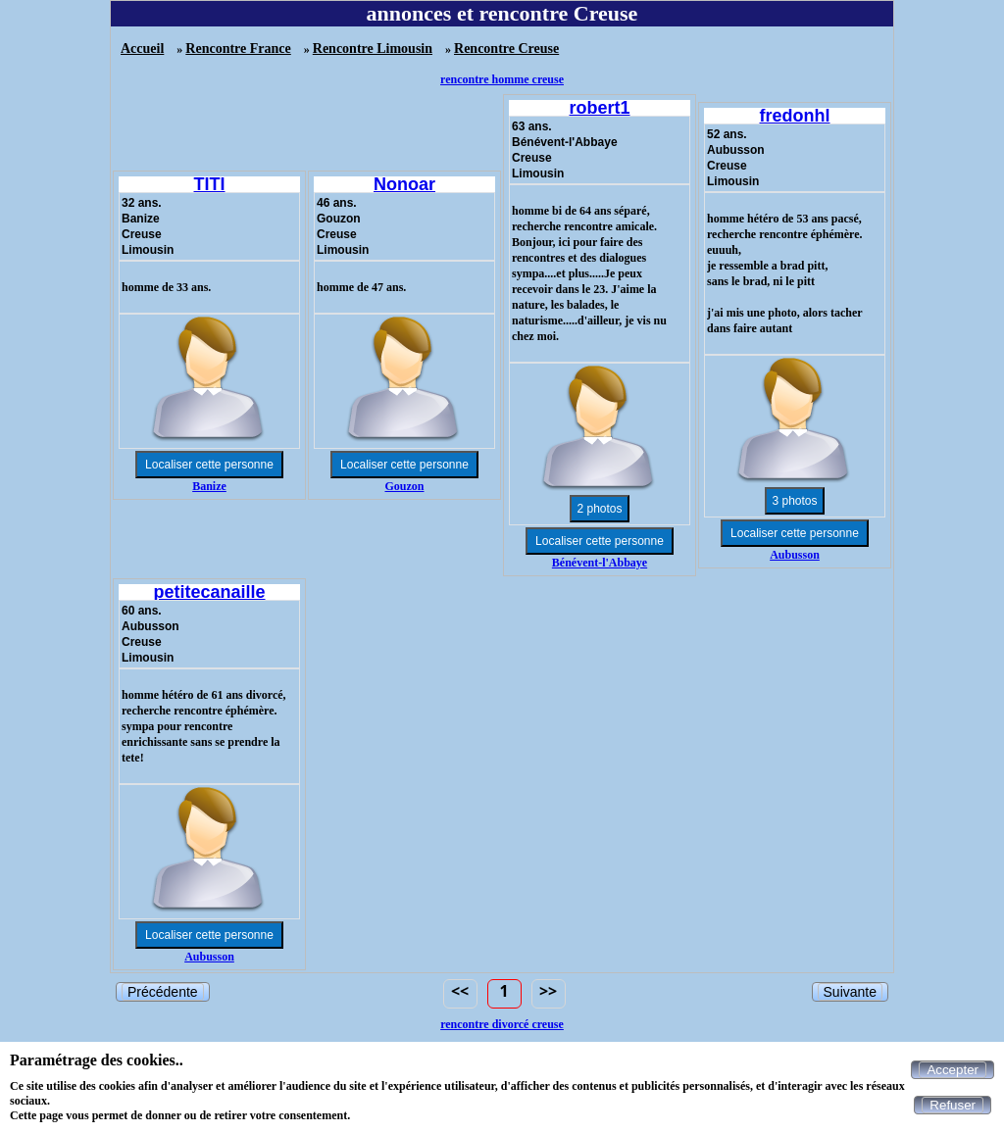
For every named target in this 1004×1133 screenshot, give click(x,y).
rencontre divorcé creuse (502, 1024)
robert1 (599, 108)
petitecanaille (209, 592)
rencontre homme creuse (502, 79)
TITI (210, 184)
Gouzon (404, 486)
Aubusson (795, 555)
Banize (209, 486)
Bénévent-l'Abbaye (599, 562)
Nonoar (404, 184)
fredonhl (795, 115)
